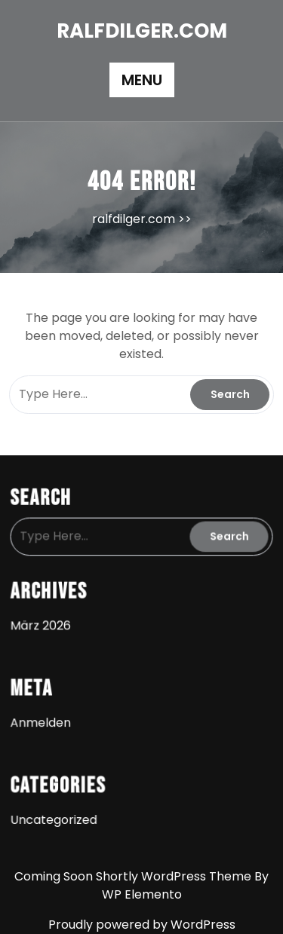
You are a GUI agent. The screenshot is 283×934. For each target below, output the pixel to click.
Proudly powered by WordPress (141, 924)
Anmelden (43, 718)
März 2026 (43, 624)
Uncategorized (56, 812)
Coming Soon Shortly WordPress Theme (134, 876)
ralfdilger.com (142, 30)
